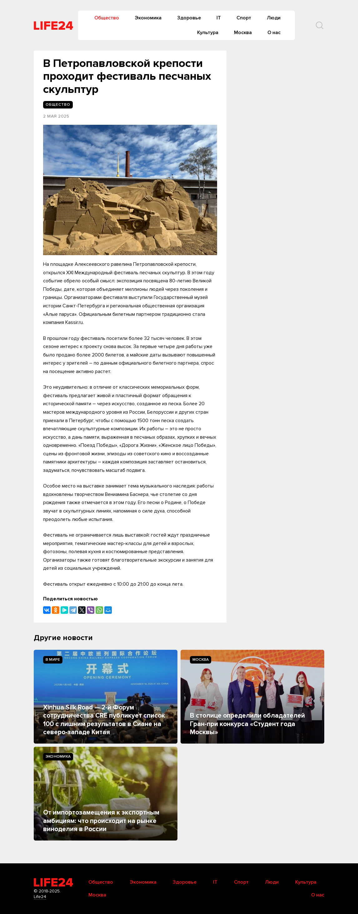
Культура (207, 32)
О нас (274, 32)
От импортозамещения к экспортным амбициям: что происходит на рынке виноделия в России (101, 821)
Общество (106, 18)
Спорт (243, 18)
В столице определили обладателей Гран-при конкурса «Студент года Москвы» (247, 724)
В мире (53, 659)
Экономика (148, 18)
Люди (274, 18)
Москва (243, 32)
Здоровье (189, 18)
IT (218, 18)
